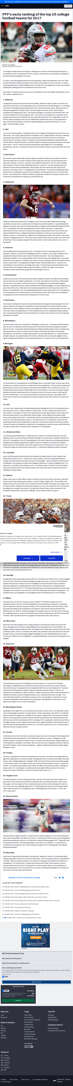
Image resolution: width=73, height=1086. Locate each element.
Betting (3, 1028)
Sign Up (18, 1000)
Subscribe (51, 1015)
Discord (6, 1065)
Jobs (2, 1015)
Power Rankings (29, 1027)
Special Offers (52, 1017)
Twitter (6, 1055)
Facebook (7, 1062)
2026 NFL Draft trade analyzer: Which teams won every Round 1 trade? (24, 897)
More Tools (36, 982)
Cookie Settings (6, 1081)
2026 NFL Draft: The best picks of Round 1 (16, 907)
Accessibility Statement (40, 1079)
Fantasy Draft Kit (29, 1031)
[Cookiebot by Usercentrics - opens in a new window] (62, 526)
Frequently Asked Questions (56, 1030)
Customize (36, 558)
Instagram (7, 1058)
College (3, 1035)
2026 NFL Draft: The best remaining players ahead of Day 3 (21, 890)
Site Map (3, 1079)
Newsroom (4, 1017)
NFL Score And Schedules (32, 1020)
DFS (2, 1033)
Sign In (68, 6)
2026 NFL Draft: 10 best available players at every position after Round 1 (25, 893)
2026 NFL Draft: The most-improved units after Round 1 (20, 904)
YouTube (6, 1060)
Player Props (28, 1015)
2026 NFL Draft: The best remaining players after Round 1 (21, 914)
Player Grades (28, 1022)
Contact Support (53, 1028)
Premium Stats (28, 1024)
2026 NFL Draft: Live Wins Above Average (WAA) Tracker (21, 917)
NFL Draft (4, 1038)
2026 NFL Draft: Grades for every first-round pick (18, 911)
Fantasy (3, 1030)
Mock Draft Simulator (30, 1039)
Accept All (59, 558)
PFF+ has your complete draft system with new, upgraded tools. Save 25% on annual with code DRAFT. (37, 1)
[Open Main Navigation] (2, 6)
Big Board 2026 (29, 1036)
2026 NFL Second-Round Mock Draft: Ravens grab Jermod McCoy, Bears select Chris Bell (30, 900)
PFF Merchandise (53, 1020)
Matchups (27, 1029)
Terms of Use (25, 1079)
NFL (2, 1026)
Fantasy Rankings (29, 1034)
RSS (5, 1070)
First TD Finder (28, 1017)
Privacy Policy (14, 1079)
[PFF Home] (7, 6)
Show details (62, 552)
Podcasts (7, 1067)
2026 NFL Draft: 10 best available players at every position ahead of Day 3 (25, 887)
